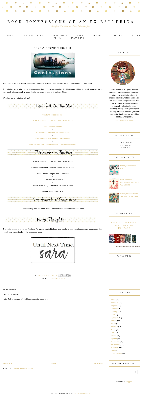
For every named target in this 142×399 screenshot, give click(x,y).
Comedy (114, 312)
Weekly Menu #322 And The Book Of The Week (53, 121)
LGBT (113, 333)
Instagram (126, 145)
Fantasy (114, 321)
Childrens (114, 309)
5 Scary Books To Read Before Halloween (53, 138)
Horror (113, 330)
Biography (114, 306)
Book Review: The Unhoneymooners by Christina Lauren (52, 144)
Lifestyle (99, 36)
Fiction (113, 324)
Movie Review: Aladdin (53, 127)
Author (118, 36)
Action (113, 300)
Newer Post (7, 363)
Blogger (129, 382)
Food (80, 36)
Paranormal (115, 344)
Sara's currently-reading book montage (124, 225)
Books (9, 36)
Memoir (113, 336)
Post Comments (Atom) (23, 368)
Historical (114, 327)
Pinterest (126, 147)
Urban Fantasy (116, 353)
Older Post (98, 363)
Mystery (114, 338)
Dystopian (114, 318)
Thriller (113, 350)
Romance (114, 347)
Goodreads (126, 142)
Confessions (60, 36)
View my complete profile (124, 120)
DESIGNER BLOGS (82, 394)
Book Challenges (33, 36)
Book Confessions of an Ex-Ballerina (71, 22)
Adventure (115, 303)
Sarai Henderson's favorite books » (128, 246)
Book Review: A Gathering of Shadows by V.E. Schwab (129, 182)
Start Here (77, 38)
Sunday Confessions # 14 (52, 115)
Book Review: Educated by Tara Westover (53, 132)
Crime (113, 315)
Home (53, 363)
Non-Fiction (115, 341)
